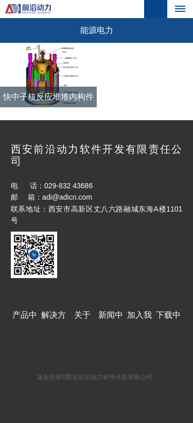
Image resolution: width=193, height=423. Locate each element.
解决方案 (53, 319)
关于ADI (82, 319)
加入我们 (139, 319)
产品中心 (24, 319)
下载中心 (168, 319)
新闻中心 (110, 319)
